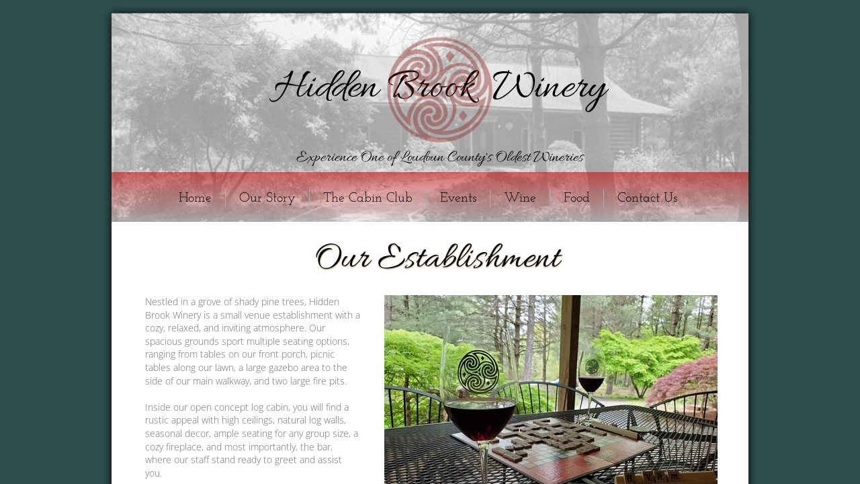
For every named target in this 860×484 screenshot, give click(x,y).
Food (577, 198)
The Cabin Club (368, 198)
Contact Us (647, 198)
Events (458, 198)
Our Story (267, 198)
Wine (520, 198)
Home (195, 198)
